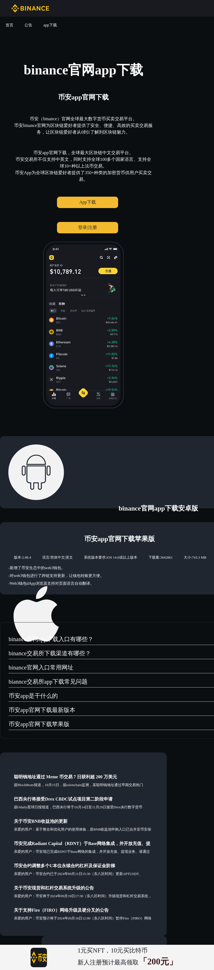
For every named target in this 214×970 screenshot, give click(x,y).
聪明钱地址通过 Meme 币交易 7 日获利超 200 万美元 (65, 776)
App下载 (87, 202)
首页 (9, 25)
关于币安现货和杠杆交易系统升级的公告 (54, 888)
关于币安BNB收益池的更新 (41, 821)
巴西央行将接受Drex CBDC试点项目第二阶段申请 (63, 799)
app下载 (50, 25)
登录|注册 (87, 227)
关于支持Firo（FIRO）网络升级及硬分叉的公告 (61, 910)
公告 (28, 25)
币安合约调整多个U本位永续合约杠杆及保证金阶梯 (64, 865)
